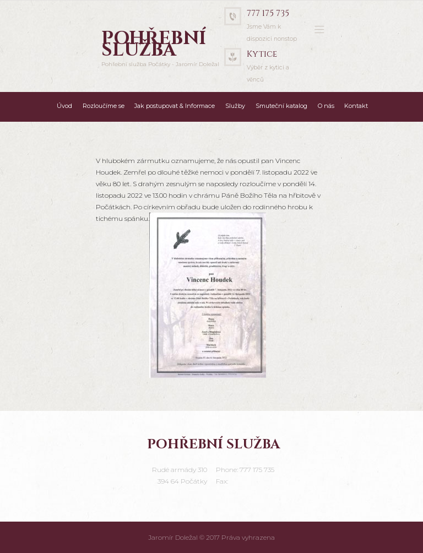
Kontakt (356, 106)
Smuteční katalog (281, 106)
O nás (326, 106)
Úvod (64, 106)
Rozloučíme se (103, 106)
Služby (235, 106)
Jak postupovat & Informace (174, 106)
